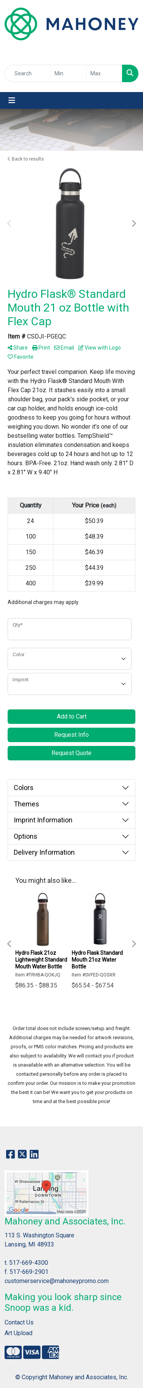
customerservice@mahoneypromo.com (57, 1281)
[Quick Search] (28, 73)
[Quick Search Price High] (104, 73)
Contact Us (19, 1322)
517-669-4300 (28, 1262)
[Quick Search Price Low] (68, 73)
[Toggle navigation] (12, 100)
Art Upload (18, 1333)
